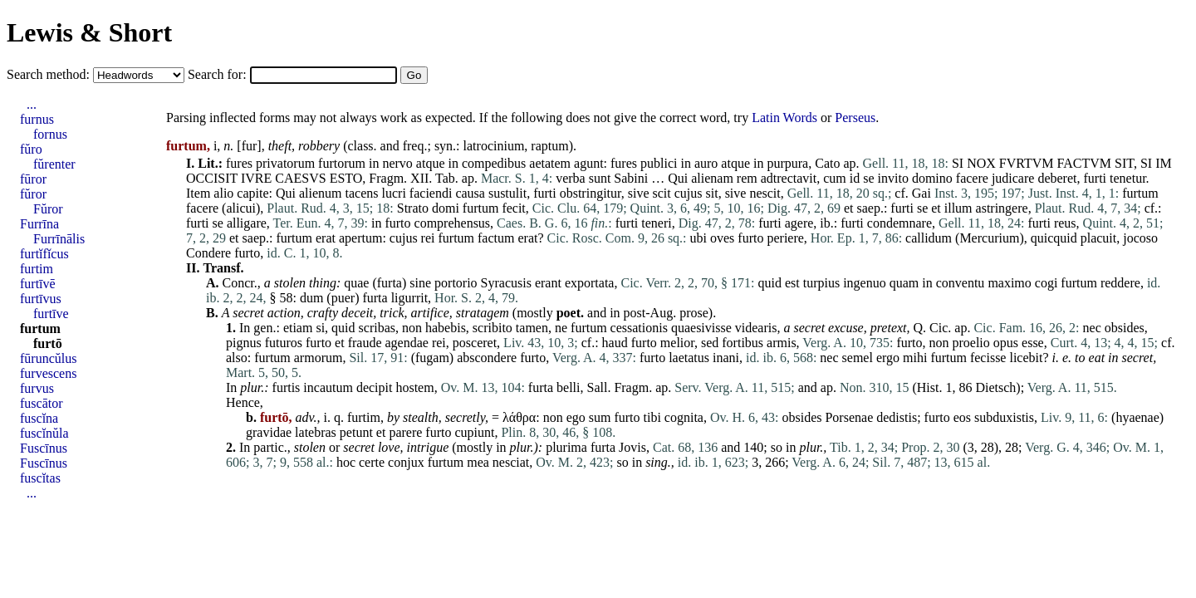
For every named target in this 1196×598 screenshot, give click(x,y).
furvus (37, 388)
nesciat (511, 462)
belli (568, 387)
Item (198, 193)
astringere (1002, 208)
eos (962, 417)
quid (769, 283)
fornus (50, 134)
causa (470, 193)
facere (972, 178)
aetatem (550, 163)
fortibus (742, 343)
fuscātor (41, 403)
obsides (1125, 328)
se (868, 178)
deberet (1056, 178)
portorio (456, 283)
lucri (394, 193)
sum (600, 417)
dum (311, 298)
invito (893, 178)
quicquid (1054, 238)
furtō (47, 343)
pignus (244, 343)
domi (445, 208)
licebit (1025, 357)
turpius (821, 283)
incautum (328, 387)
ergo (887, 357)
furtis (286, 387)
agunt (589, 163)
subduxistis (1004, 417)
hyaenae (1137, 417)
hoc (345, 462)
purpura (787, 163)
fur (249, 146)
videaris (756, 328)
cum (834, 178)
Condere (208, 253)
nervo (397, 163)
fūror (33, 179)
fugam (432, 357)
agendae (407, 343)
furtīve (51, 313)
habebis (445, 328)
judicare (1013, 178)
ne (561, 328)
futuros (283, 343)
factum (496, 238)
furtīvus (40, 299)
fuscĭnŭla (44, 433)
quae (356, 283)
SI (957, 163)
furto (397, 223)
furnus (37, 119)
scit (662, 193)
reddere (1120, 283)
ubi (698, 238)
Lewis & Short (89, 32)
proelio (970, 343)
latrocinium (494, 146)
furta (389, 283)
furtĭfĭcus (44, 254)
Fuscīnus (43, 448)
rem (747, 178)
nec (1092, 328)
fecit (513, 208)
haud (615, 343)
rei (428, 238)
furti (1094, 178)
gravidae (269, 432)
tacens (362, 193)
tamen (532, 328)
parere (405, 432)
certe (372, 462)
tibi (652, 417)
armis (782, 343)
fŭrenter (54, 164)
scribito (492, 328)
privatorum (285, 163)
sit (712, 193)
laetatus (689, 357)
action (284, 313)
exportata (590, 283)
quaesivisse (701, 328)
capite (252, 193)
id (855, 178)
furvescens (48, 373)
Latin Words (784, 117)
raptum (549, 146)
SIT (1124, 163)
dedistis (896, 417)
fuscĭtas (40, 478)
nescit (764, 193)
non (412, 328)
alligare (247, 223)
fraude (365, 343)
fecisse (988, 357)
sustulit (507, 193)
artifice (430, 313)
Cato (827, 163)
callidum (928, 238)
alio (223, 193)
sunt (600, 178)
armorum (318, 357)
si (320, 328)
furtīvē (38, 284)
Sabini (631, 178)
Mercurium (989, 238)
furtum (1140, 193)
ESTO (346, 178)
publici (658, 163)
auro (706, 163)
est (792, 283)
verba (571, 178)
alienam (712, 178)
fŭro (31, 149)
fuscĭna (39, 418)
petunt (356, 432)
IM (1163, 163)
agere (799, 223)
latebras (315, 432)
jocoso (1140, 238)
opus (1005, 343)
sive (638, 193)
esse (1033, 343)
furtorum (341, 163)
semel (857, 357)
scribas (377, 328)
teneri (656, 223)
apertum (360, 238)
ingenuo (864, 283)
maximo (1009, 283)
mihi (915, 357)
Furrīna (39, 224)
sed (709, 343)
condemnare (899, 223)
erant (548, 283)
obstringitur (590, 193)
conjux (406, 462)
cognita (683, 417)
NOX (981, 163)
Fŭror (48, 209)
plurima (566, 447)
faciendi (431, 193)
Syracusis (506, 283)
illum (958, 208)
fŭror (33, 194)
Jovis (632, 447)
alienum (320, 193)
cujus (688, 193)
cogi (1046, 283)
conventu (960, 283)
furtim (363, 417)
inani (726, 357)
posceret (475, 343)
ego (576, 417)
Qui (678, 178)
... (32, 104)
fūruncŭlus (48, 358)
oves (722, 238)
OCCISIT (212, 178)
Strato (413, 208)
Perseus (855, 117)
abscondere (487, 357)
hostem (414, 387)
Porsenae (849, 417)
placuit (1099, 238)
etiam (298, 328)
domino (932, 178)
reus (1065, 223)
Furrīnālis (59, 239)
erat (326, 238)
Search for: (219, 74)
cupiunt (474, 432)
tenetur (1128, 178)
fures (239, 163)
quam (904, 283)
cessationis (639, 328)
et (849, 208)
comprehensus (452, 223)
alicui (241, 208)
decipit (374, 387)
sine (420, 283)
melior (677, 343)
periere (785, 238)
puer (343, 298)
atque (430, 163)
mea (478, 462)
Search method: (50, 74)
